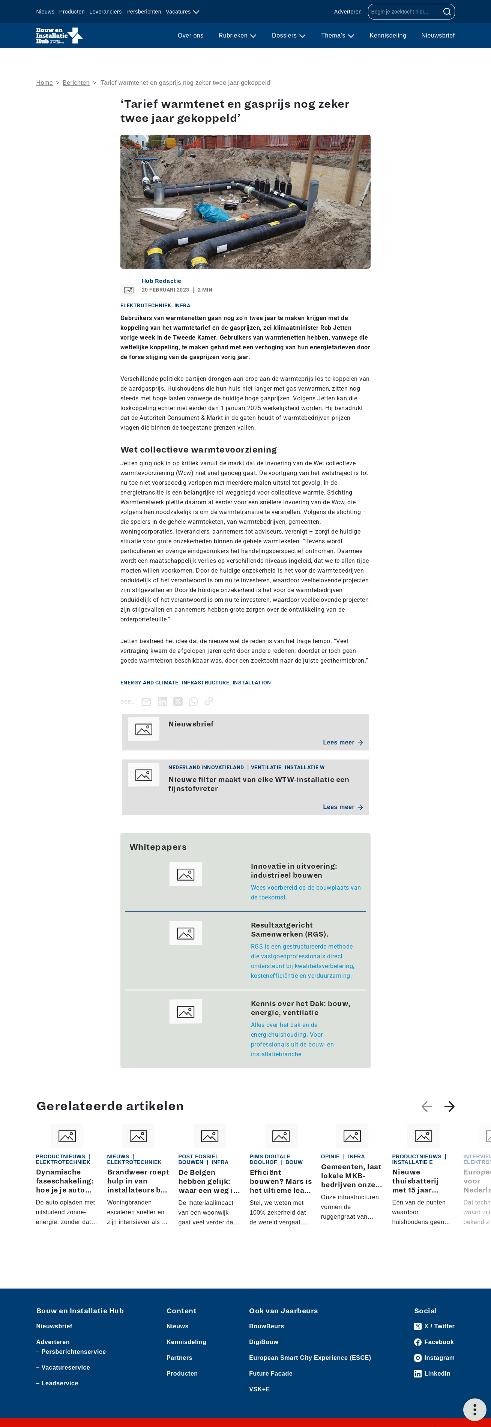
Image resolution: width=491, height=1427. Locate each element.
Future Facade (271, 1373)
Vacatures (179, 12)
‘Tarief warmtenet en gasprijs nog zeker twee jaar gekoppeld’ (185, 83)
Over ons (191, 35)
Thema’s (334, 35)
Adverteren (348, 12)
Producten (72, 12)
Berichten (76, 83)
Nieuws (45, 12)
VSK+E (259, 1389)
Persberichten (143, 12)
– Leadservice (57, 1383)
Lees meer (343, 742)
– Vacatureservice (63, 1367)
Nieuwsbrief (438, 35)
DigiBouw (263, 1342)
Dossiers (285, 35)
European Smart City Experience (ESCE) (310, 1358)
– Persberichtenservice (71, 1352)
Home (44, 83)
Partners (179, 1358)
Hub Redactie (162, 281)
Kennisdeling (388, 35)
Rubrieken (234, 35)
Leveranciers (106, 12)
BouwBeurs (266, 1326)
